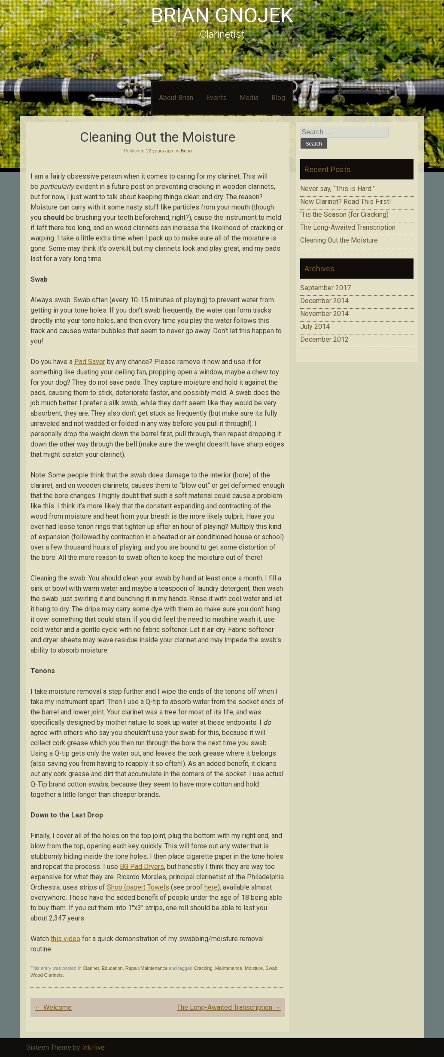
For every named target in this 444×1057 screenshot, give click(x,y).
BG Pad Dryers (142, 867)
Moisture (254, 968)
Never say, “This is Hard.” (337, 189)
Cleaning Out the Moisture (339, 240)
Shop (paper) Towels (138, 887)
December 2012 (324, 339)
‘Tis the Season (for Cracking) (344, 214)
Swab (271, 968)
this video (65, 939)
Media (249, 98)
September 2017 (325, 288)
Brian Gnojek (222, 15)
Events (216, 98)
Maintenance (228, 968)
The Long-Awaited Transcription (229, 1007)
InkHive (93, 1047)
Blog (278, 98)
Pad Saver (89, 362)
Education (112, 968)
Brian (186, 150)
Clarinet (91, 968)
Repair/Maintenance (146, 968)
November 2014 (324, 314)
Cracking (203, 968)
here (211, 887)
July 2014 (315, 326)
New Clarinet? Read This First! (345, 201)
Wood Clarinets (46, 975)
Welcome (53, 1007)
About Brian (176, 98)
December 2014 (324, 301)
